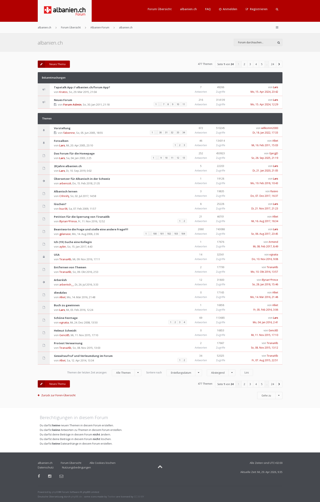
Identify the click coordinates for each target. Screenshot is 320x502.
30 (160, 132)
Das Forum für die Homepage (74, 153)
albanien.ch (188, 9)
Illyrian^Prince (68, 221)
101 (162, 233)
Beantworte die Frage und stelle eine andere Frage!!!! (91, 229)
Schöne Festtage (66, 318)
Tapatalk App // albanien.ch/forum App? (82, 87)
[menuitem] (228, 9)
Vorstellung (62, 128)
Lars (275, 87)
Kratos (63, 92)
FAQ (208, 9)
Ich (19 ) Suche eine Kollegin (73, 242)
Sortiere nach (174, 372)
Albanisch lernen (65, 191)
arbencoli (65, 183)
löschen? (60, 204)
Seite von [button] (225, 64)
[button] (279, 64)
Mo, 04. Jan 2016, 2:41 (265, 322)
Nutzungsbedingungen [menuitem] (76, 467)
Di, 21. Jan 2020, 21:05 (265, 170)
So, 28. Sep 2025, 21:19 (264, 158)
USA (57, 254)
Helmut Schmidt (65, 330)
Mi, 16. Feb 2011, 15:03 (265, 145)
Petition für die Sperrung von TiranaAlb (82, 217)
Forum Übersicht (160, 9)
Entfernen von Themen (70, 267)
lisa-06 (63, 208)
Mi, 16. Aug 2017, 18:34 (264, 221)
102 (169, 233)
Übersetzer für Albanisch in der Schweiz (82, 179)
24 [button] (272, 64)
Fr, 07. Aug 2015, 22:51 (265, 360)
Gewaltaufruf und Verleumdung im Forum (83, 356)
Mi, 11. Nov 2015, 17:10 (264, 335)
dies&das (60, 292)
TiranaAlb (65, 259)
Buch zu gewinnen (67, 305)
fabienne (69, 133)
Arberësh (60, 280)
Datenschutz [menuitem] (46, 467)
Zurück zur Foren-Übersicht (58, 395)
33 (178, 132)
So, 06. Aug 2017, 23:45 (264, 234)
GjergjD (273, 153)
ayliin (62, 246)
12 (178, 157)
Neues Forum (63, 100)
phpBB (55, 491)
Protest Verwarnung (68, 343)
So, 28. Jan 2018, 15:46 (265, 284)
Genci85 (64, 335)
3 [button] (250, 64)
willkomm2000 (269, 128)
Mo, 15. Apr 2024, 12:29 (264, 104)
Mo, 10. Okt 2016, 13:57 (264, 271)
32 (172, 132)
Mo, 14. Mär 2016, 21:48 (264, 297)
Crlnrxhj (64, 196)
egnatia (273, 254)
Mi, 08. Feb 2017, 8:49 (265, 246)
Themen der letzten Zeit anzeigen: (104, 372)
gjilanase (65, 234)
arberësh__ (66, 284)
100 (155, 233)
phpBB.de (76, 496)
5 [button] (262, 64)
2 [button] (244, 64)
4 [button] (256, 64)
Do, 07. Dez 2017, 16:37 (264, 196)
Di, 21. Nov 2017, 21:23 (264, 208)
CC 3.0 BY (139, 496)
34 (184, 132)
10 (178, 104)
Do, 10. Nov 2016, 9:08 (265, 259)
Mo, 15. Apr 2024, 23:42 (264, 92)
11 (184, 104)
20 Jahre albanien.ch (68, 166)
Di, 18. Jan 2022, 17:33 (265, 132)
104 (183, 233)
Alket (275, 140)
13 (184, 157)
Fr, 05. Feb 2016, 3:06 (265, 309)
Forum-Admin (72, 104)
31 (166, 132)
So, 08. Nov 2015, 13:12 (264, 347)
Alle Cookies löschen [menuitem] (103, 463)
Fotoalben (61, 141)
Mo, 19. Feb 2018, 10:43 (264, 183)
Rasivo (274, 191)
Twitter (112, 496)
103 (176, 233)
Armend (273, 242)
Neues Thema (52, 64)
